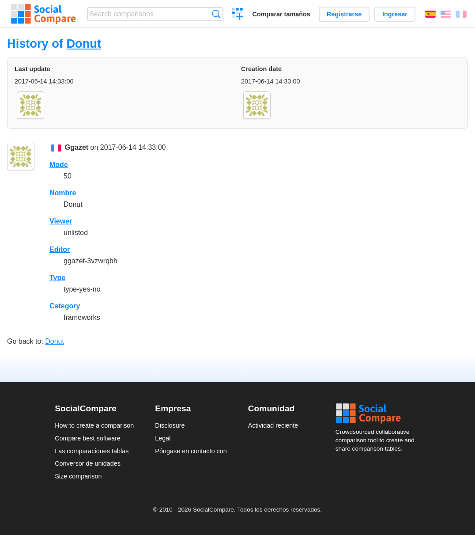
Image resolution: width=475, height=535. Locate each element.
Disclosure (170, 425)
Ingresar (394, 14)
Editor (59, 249)
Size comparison (78, 476)
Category (64, 306)
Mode (58, 164)
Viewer (60, 221)
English (446, 14)
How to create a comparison (94, 425)
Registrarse (344, 14)
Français (461, 14)
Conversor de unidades (88, 463)
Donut (83, 43)
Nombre (62, 193)
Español (430, 14)
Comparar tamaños (281, 14)
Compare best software (88, 438)
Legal (162, 438)
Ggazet (76, 147)
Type (57, 277)
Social (378, 413)
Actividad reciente (273, 425)
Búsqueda (216, 14)
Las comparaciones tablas (91, 451)
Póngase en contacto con (190, 451)
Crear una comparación (238, 15)
